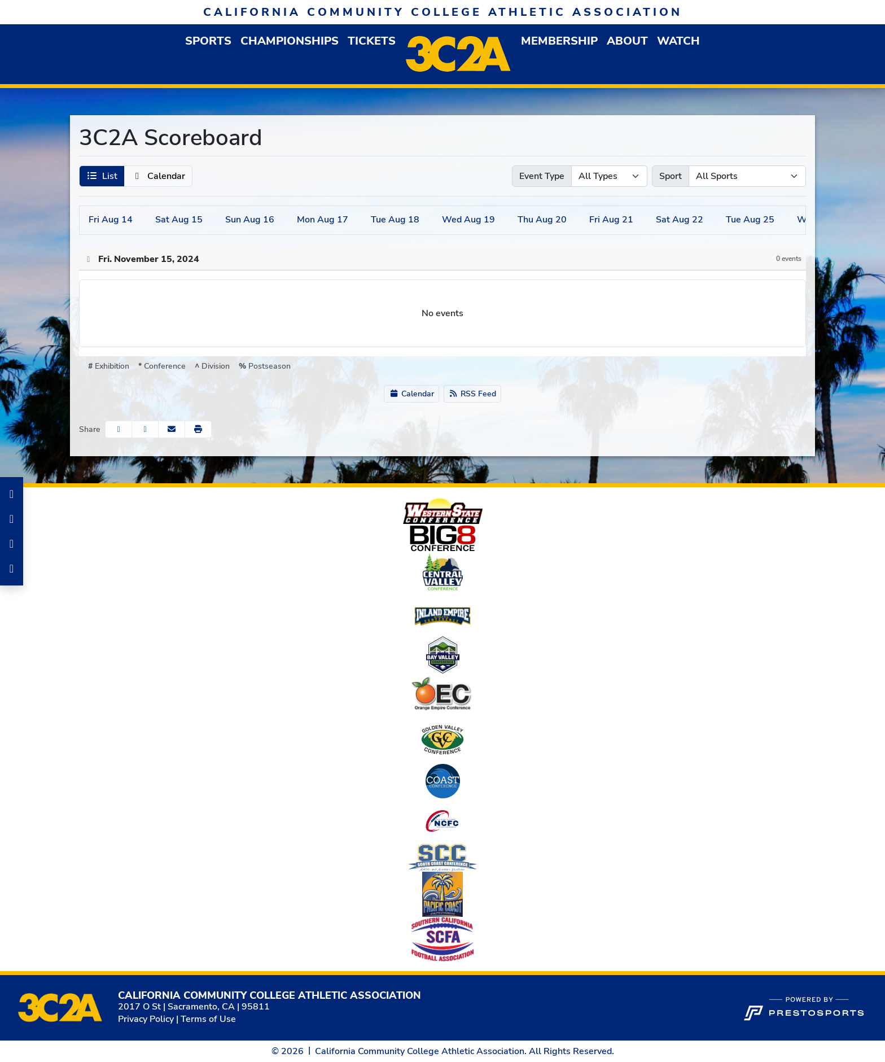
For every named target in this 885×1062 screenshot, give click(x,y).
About (627, 41)
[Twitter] (11, 568)
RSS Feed (473, 393)
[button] (208, 41)
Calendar (411, 393)
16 (249, 219)
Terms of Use (208, 1019)
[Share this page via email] (171, 429)
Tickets (372, 41)
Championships (289, 41)
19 (468, 219)
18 (395, 219)
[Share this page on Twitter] (145, 429)
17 (322, 219)
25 (750, 219)
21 (611, 219)
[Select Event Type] (609, 176)
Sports (208, 41)
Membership (559, 41)
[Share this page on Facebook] (118, 429)
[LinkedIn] (11, 543)
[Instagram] (11, 518)
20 (542, 219)
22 (679, 219)
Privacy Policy (146, 1019)
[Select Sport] (747, 176)
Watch (678, 41)
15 (179, 219)
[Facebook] (11, 494)
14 (111, 219)
